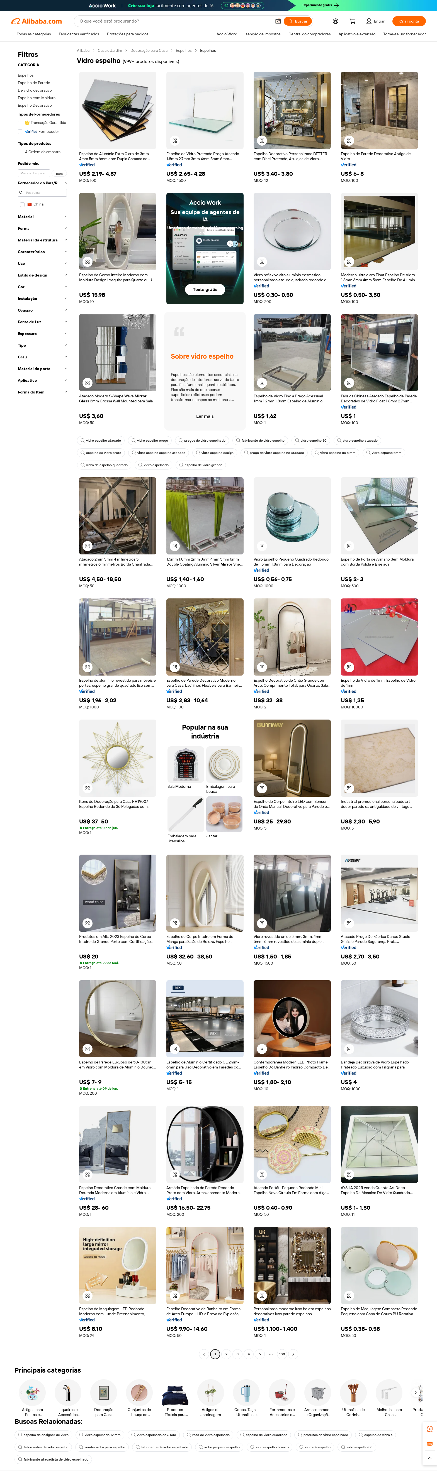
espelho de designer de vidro (43, 1435)
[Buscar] (298, 21)
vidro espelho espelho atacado (158, 453)
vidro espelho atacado (101, 440)
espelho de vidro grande (200, 465)
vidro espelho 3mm (384, 453)
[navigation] (42, 703)
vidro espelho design (215, 453)
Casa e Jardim (110, 50)
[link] (430, 1429)
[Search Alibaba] (175, 21)
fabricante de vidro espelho (260, 440)
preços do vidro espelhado (202, 440)
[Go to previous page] (204, 1354)
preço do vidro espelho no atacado (274, 453)
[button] (278, 21)
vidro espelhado (153, 465)
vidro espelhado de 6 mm (153, 1435)
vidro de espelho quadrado (104, 465)
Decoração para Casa (148, 50)
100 (282, 1354)
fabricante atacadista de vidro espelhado (53, 1459)
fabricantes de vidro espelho (43, 1447)
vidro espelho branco (269, 1447)
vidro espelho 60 (311, 440)
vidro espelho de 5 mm (335, 453)
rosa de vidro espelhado (208, 1435)
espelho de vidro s (375, 1435)
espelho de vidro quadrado (263, 1435)
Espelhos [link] (208, 50)
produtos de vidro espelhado (323, 1435)
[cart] (353, 22)
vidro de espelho (315, 1447)
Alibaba (83, 50)
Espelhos (184, 50)
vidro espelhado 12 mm (100, 1435)
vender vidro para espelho (102, 1447)
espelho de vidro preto (101, 453)
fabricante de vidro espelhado (162, 1447)
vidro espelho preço (150, 440)
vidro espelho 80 (357, 1447)
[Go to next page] (293, 1354)
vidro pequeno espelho (219, 1447)
